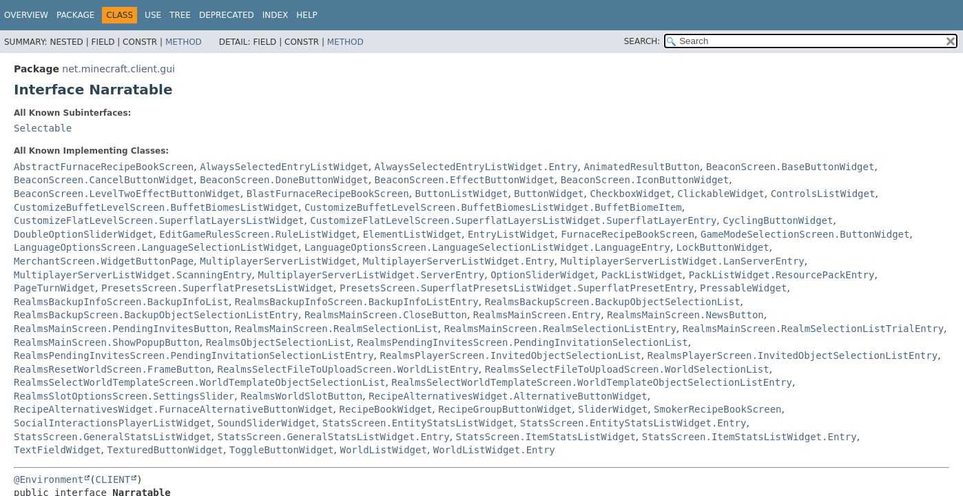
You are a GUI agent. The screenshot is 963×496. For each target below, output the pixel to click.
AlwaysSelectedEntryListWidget (284, 166)
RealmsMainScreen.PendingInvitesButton (121, 328)
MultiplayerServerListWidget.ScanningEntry (133, 274)
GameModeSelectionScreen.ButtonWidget (805, 234)
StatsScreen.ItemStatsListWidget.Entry (749, 436)
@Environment (48, 479)
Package (75, 15)
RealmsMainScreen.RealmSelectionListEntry (560, 328)
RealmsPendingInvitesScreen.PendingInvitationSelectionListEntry (194, 355)
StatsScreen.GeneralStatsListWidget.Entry (333, 436)
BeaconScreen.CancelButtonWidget (104, 179)
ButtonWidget (548, 193)
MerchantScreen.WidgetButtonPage (104, 261)
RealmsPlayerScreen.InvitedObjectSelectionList (510, 355)
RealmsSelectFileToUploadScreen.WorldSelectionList (627, 369)
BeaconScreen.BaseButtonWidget (790, 166)
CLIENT (113, 479)
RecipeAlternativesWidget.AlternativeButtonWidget (508, 396)
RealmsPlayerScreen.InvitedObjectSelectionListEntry (793, 355)
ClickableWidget (720, 193)
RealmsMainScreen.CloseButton (385, 314)
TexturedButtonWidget (165, 449)
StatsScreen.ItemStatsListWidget (546, 436)
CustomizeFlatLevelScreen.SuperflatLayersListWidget (159, 220)
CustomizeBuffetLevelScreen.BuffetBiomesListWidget (156, 207)
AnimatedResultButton (641, 166)
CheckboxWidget (630, 193)
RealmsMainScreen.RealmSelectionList (336, 328)
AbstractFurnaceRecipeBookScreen (104, 166)
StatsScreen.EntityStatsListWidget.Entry (633, 422)
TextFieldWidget (57, 449)
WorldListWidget (383, 449)
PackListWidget (642, 274)
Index (275, 15)
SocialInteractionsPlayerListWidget (112, 422)
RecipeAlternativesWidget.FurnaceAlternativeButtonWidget (173, 409)
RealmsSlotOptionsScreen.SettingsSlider (124, 396)
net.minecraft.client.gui (118, 68)
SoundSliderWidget (266, 422)
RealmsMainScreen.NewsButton (685, 314)
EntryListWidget (511, 234)
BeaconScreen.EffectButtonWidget (465, 179)
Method (183, 42)
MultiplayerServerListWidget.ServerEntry (371, 274)
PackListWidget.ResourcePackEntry (782, 274)
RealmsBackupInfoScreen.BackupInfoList (121, 301)
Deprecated (226, 15)
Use (153, 15)
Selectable (43, 128)
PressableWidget (743, 287)
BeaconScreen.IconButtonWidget (645, 179)
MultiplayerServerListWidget (278, 261)
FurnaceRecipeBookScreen (627, 234)
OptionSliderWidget (542, 274)
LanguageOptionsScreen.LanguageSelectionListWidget (156, 247)
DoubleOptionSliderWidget (83, 234)
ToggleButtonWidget (281, 449)
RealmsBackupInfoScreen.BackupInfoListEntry (357, 301)
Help (307, 15)
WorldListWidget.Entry (494, 449)
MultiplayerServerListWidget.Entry (459, 261)
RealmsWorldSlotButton (301, 396)
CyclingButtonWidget (778, 220)
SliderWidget (613, 409)
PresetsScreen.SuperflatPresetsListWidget (217, 287)
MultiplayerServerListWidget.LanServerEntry (683, 261)
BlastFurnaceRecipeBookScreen (328, 193)
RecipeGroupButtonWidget (505, 409)
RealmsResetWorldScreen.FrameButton (112, 369)
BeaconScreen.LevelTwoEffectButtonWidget (127, 193)
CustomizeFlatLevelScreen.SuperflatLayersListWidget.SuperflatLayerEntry (513, 220)
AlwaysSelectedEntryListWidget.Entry (476, 166)
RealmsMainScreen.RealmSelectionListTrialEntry (813, 328)
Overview (26, 15)
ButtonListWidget (461, 193)
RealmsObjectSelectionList (278, 342)
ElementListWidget (412, 234)
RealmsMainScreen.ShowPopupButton (107, 342)
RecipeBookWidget (386, 409)
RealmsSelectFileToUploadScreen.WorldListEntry (347, 369)
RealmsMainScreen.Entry (537, 314)
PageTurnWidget (54, 287)
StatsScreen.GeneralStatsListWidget (112, 436)
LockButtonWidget (722, 247)
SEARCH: (642, 41)
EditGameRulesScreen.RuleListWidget (258, 234)
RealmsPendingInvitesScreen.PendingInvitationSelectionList (522, 342)
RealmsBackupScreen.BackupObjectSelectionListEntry (156, 314)
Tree (180, 15)
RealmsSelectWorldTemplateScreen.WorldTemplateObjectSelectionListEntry (591, 382)
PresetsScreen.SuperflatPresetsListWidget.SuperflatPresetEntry (517, 287)
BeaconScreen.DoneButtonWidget (284, 179)
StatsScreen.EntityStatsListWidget (418, 422)
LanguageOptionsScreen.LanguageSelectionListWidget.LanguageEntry (487, 247)
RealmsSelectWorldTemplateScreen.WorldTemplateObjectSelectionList (199, 382)
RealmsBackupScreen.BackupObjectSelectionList (613, 301)
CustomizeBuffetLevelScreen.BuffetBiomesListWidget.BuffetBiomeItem (493, 207)
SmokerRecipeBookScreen (717, 409)
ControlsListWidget (823, 193)
